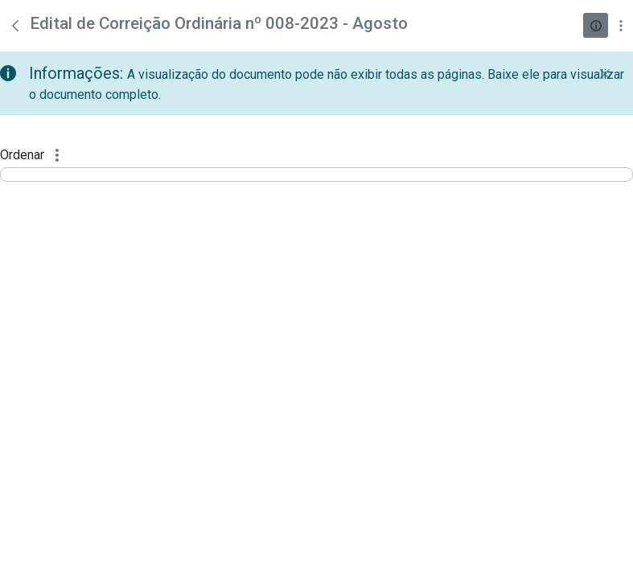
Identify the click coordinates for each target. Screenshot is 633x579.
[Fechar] (605, 74)
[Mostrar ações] (620, 25)
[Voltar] (15, 25)
